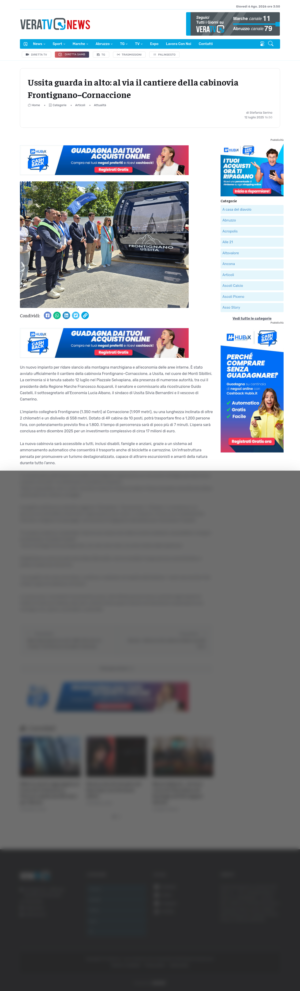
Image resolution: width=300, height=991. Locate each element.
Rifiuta (252, 945)
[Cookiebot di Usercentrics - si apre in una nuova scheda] (39, 974)
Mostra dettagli (256, 974)
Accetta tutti (252, 914)
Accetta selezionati (252, 930)
